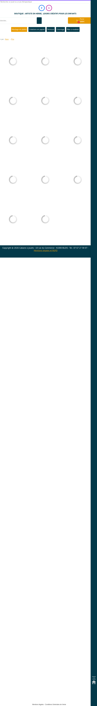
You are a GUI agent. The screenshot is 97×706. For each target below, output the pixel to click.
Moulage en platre (19, 29)
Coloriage (60, 29)
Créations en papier (37, 29)
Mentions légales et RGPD (45, 250)
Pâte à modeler (73, 29)
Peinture (50, 29)
